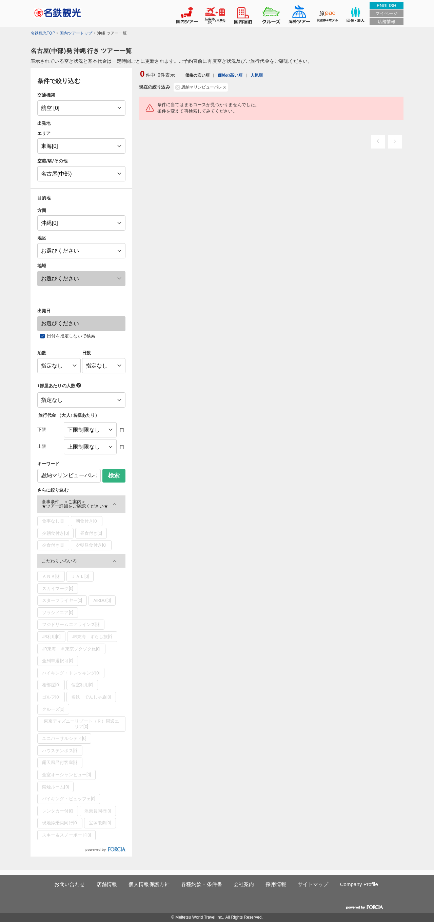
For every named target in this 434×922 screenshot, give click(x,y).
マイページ (386, 13)
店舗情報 (386, 21)
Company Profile (359, 884)
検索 (114, 475)
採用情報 (275, 884)
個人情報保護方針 (149, 884)
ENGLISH (386, 5)
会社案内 (244, 884)
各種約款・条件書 (201, 884)
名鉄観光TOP (43, 33)
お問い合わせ (69, 884)
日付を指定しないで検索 (71, 335)
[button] (81, 504)
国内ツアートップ (76, 33)
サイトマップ (313, 884)
